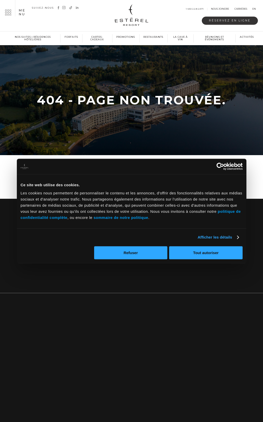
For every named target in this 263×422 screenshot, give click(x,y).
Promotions (125, 36)
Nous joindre (220, 9)
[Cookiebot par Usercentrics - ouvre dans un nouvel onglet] (220, 166)
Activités (247, 36)
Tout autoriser (206, 253)
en (254, 9)
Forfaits (71, 36)
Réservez (230, 20)
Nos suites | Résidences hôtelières (33, 38)
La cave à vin (180, 38)
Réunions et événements (214, 38)
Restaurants (153, 36)
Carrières (240, 9)
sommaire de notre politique (121, 217)
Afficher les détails (215, 237)
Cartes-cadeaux (97, 38)
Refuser (130, 253)
